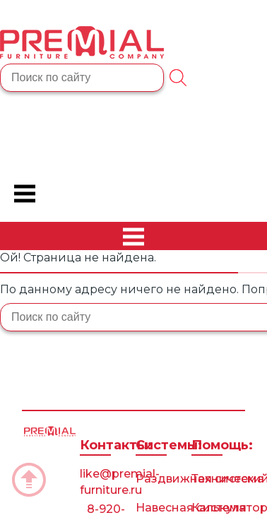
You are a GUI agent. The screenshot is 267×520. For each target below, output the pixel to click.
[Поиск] (178, 78)
